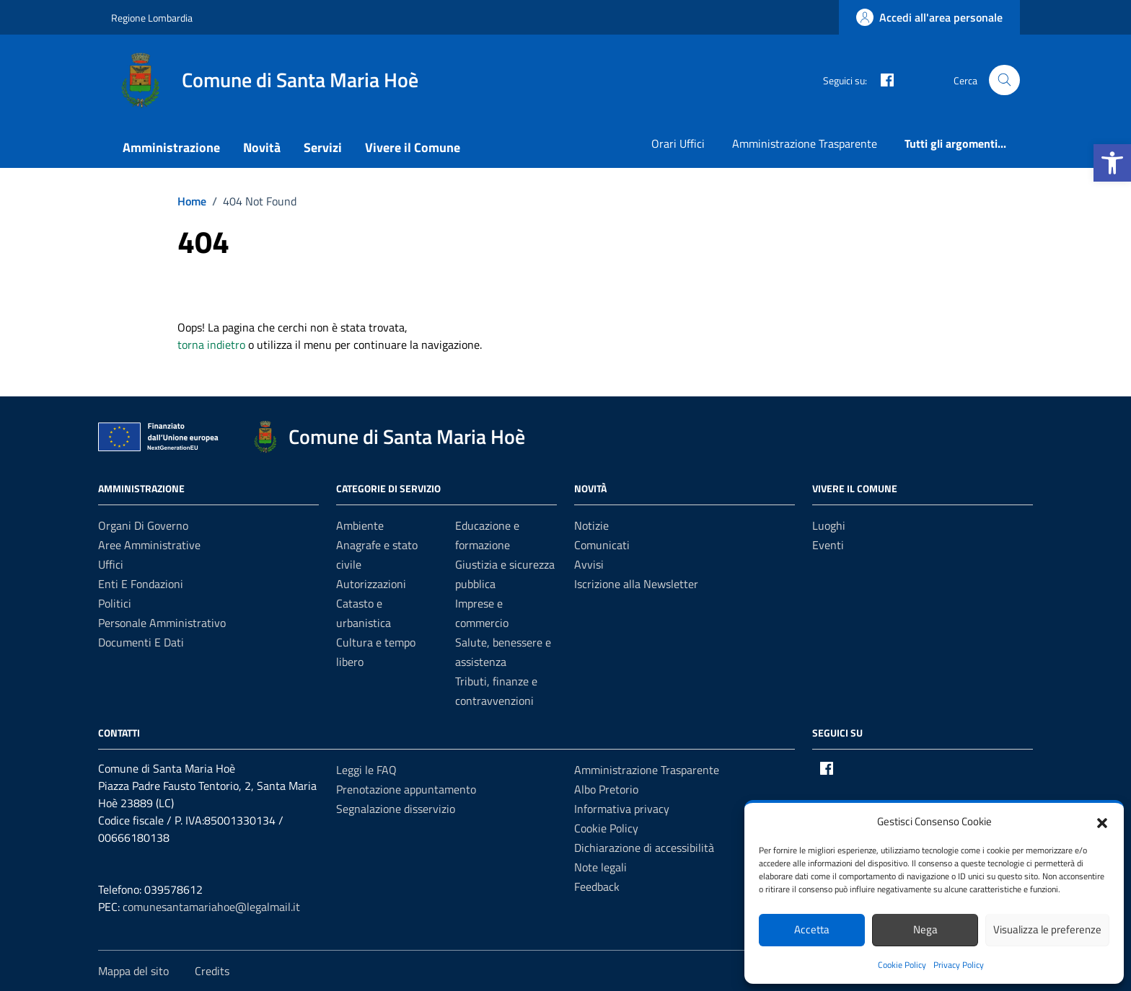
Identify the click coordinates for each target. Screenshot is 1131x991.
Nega (925, 929)
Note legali (600, 867)
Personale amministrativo (162, 622)
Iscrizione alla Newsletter (636, 583)
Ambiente (360, 525)
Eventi (828, 545)
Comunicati (602, 545)
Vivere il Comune (412, 147)
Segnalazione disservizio (395, 808)
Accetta (811, 929)
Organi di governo (143, 525)
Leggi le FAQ (366, 769)
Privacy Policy (958, 965)
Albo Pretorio (606, 789)
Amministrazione (171, 147)
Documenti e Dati (141, 642)
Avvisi (589, 564)
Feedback (597, 886)
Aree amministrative (149, 545)
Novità (262, 147)
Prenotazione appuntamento (406, 789)
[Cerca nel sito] (1004, 80)
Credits (212, 970)
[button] (1112, 163)
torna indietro (211, 344)
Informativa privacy (621, 808)
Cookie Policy (902, 965)
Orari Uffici (678, 143)
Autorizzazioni (371, 583)
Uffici (110, 564)
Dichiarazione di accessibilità (644, 847)
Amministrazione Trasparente (804, 143)
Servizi (323, 147)
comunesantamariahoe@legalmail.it (211, 906)
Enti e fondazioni (140, 583)
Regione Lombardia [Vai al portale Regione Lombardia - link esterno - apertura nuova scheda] (152, 17)
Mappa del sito (133, 970)
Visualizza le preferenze (1047, 929)
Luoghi (828, 525)
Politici (114, 603)
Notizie (591, 525)
